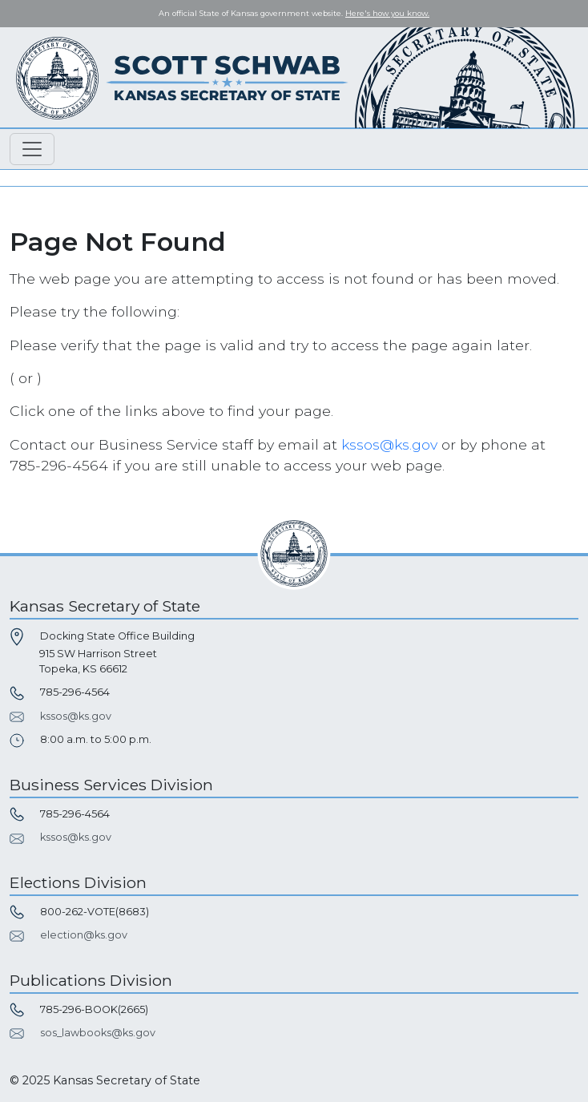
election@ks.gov (83, 935)
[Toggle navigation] (32, 149)
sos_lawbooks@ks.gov (97, 1033)
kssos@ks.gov (389, 444)
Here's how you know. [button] (387, 13)
